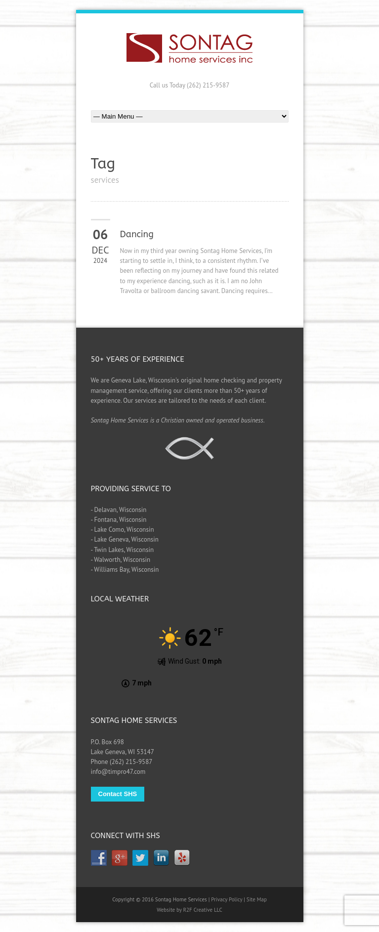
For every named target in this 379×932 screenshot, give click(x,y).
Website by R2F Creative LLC (189, 909)
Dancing (137, 234)
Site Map (257, 899)
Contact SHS (117, 794)
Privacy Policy (226, 899)
